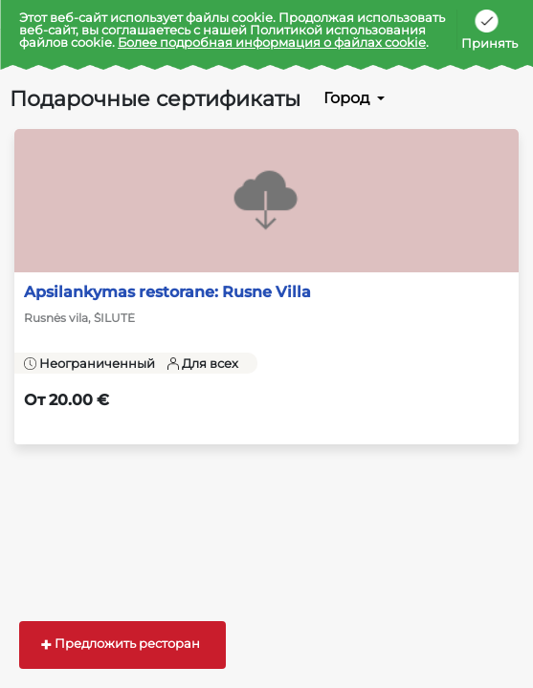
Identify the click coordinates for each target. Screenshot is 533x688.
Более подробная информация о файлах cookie (272, 42)
